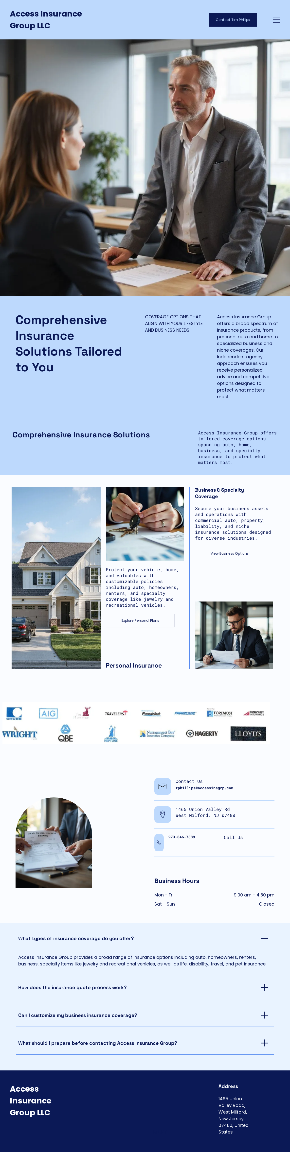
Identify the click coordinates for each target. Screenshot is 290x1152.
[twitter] (266, 1144)
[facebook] (256, 1144)
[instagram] (276, 1144)
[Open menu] (276, 19)
